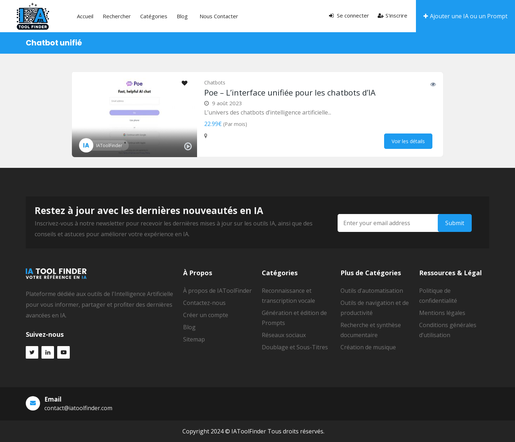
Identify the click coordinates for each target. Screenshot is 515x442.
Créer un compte (205, 315)
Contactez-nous (204, 303)
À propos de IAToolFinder (217, 291)
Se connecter (349, 15)
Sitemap (194, 339)
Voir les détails (408, 141)
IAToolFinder (109, 145)
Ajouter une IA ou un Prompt (465, 16)
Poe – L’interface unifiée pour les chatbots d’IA (290, 92)
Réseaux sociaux (284, 335)
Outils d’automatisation (371, 291)
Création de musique (368, 347)
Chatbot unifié (54, 43)
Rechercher (117, 16)
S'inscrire (392, 15)
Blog (182, 16)
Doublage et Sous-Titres (295, 347)
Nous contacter (219, 16)
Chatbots (214, 82)
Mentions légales (442, 313)
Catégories (153, 16)
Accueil (85, 16)
